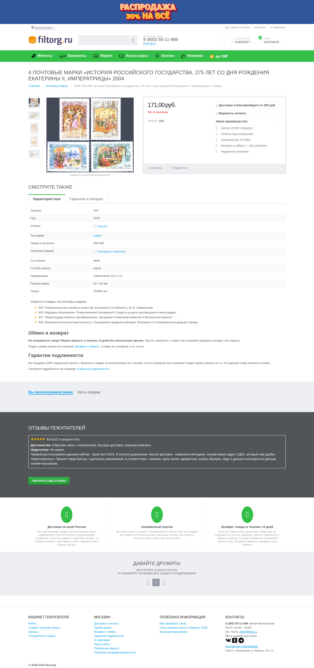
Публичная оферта (106, 648)
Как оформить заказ (173, 623)
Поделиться (179, 168)
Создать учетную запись (44, 627)
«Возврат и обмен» (86, 346)
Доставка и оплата (237, 27)
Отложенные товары (42, 636)
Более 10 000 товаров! (237, 128)
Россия (102, 226)
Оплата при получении (237, 133)
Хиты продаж (89, 392)
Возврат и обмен (105, 631)
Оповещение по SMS (235, 139)
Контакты (260, 27)
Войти (32, 623)
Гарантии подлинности (109, 636)
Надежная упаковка (235, 151)
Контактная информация (241, 646)
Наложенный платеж (156, 527)
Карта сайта (102, 644)
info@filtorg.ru (248, 631)
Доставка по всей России (67, 527)
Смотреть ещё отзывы (49, 480)
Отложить (156, 167)
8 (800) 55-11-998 (160, 39)
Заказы (33, 631)
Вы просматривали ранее (50, 392)
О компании (278, 27)
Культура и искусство (112, 251)
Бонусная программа (174, 631)
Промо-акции (102, 627)
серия (97, 235)
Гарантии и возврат (87, 199)
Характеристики (47, 199)
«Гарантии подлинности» (93, 368)
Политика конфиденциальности (115, 652)
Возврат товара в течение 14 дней (247, 527)
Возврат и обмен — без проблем (244, 145)
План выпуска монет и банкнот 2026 (183, 627)
